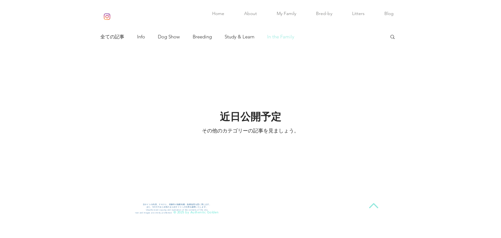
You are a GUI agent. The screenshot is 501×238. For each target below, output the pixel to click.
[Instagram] (107, 16)
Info (141, 37)
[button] (392, 37)
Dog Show (169, 37)
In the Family (280, 37)
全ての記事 (112, 37)
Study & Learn (239, 37)
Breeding (202, 37)
